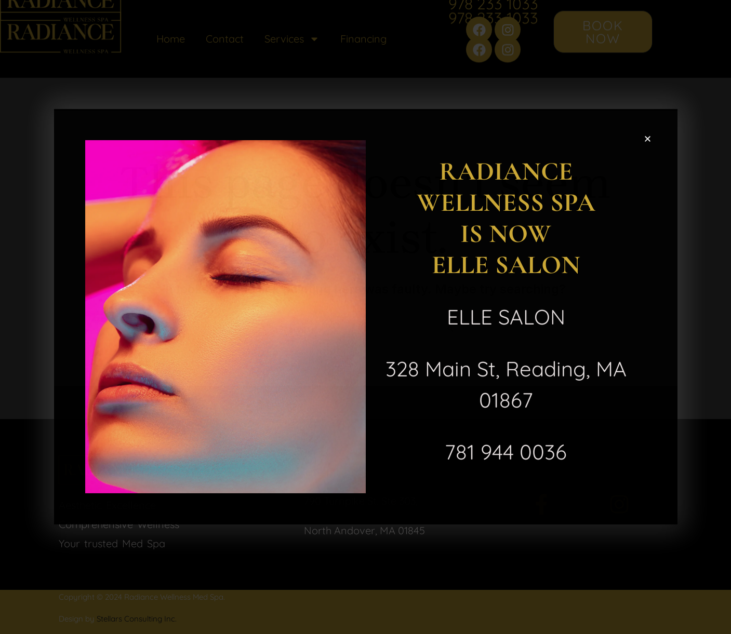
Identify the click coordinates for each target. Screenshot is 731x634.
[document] (365, 317)
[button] (648, 137)
